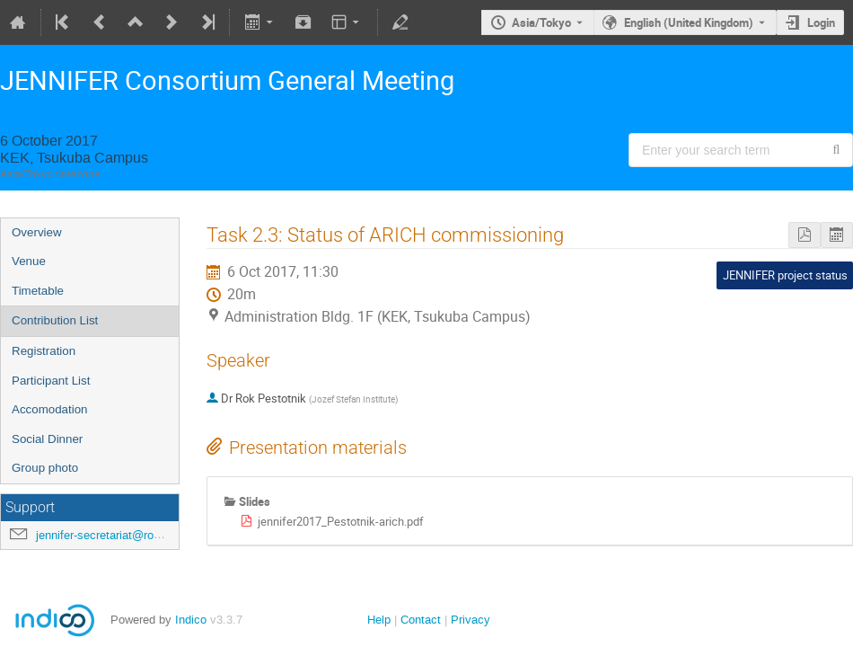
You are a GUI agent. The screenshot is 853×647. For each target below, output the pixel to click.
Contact (420, 619)
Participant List (51, 380)
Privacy (470, 619)
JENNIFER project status (785, 275)
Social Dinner (47, 439)
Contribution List (55, 320)
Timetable (38, 290)
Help (379, 619)
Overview (37, 232)
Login (821, 22)
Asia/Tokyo (541, 22)
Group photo (45, 467)
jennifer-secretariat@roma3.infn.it (122, 535)
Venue (29, 261)
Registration (43, 351)
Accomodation (49, 409)
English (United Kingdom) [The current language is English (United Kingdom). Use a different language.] (688, 22)
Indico (191, 619)
